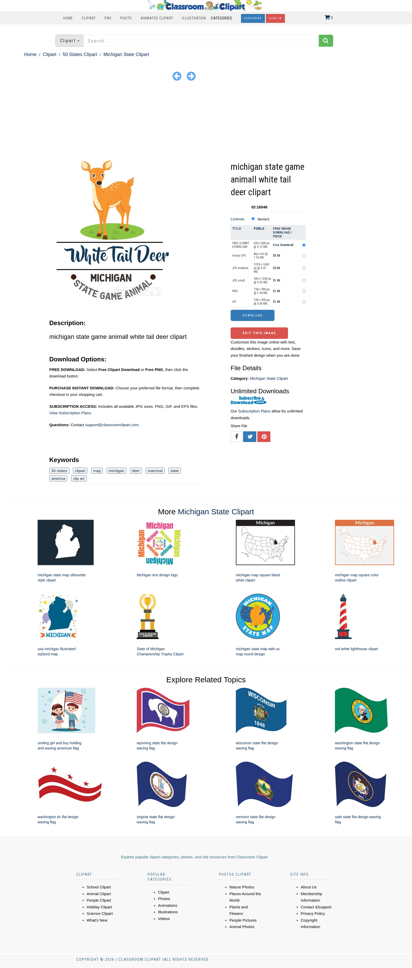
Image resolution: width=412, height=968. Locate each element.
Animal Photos (242, 926)
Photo (126, 18)
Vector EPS (239, 255)
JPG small (238, 280)
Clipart (89, 18)
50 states (59, 470)
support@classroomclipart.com (112, 425)
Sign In (275, 18)
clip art (79, 478)
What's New (97, 920)
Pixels (259, 228)
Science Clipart (100, 913)
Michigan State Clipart (126, 54)
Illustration (194, 18)
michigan (116, 470)
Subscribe (253, 18)
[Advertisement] (206, 121)
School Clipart (99, 887)
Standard (263, 219)
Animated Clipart (157, 18)
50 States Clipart (80, 54)
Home (68, 18)
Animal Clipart (99, 894)
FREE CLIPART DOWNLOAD (240, 245)
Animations (167, 905)
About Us (309, 887)
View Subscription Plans (70, 413)
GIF (234, 302)
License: (238, 219)
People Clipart (99, 900)
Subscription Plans (254, 411)
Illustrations (168, 912)
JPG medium (240, 268)
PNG (108, 18)
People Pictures (243, 920)
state (174, 470)
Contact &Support (316, 907)
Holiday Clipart (99, 907)
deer (136, 470)
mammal (155, 470)
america (58, 478)
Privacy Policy (313, 913)
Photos (164, 898)
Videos (164, 918)
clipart (80, 470)
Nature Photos (241, 887)
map (97, 470)
